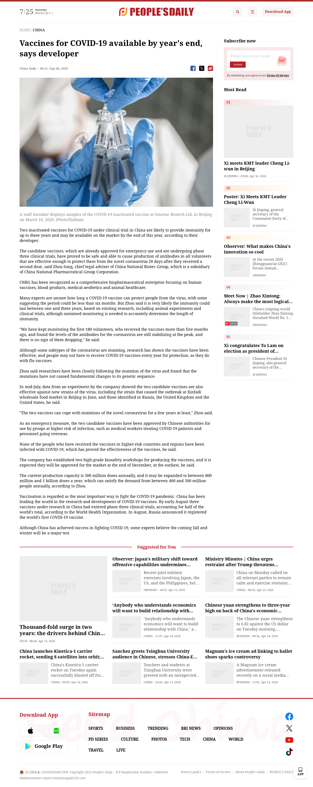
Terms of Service (218, 772)
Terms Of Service (277, 75)
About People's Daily (250, 772)
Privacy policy (191, 772)
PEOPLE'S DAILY (281, 772)
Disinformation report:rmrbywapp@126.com (52, 778)
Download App (278, 12)
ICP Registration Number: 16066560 (142, 772)
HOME (25, 30)
